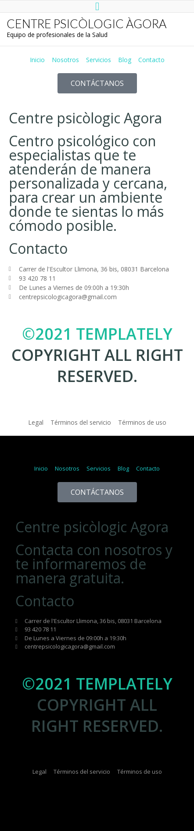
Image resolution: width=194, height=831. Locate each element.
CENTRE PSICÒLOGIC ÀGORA (86, 23)
